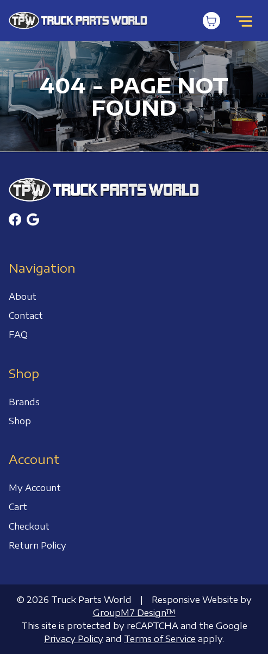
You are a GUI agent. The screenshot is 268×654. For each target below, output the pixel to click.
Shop (20, 421)
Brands (24, 402)
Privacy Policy (73, 638)
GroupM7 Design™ (134, 612)
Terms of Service (160, 638)
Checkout (29, 526)
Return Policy (37, 545)
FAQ (18, 334)
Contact (26, 315)
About (22, 296)
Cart (18, 506)
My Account (35, 487)
